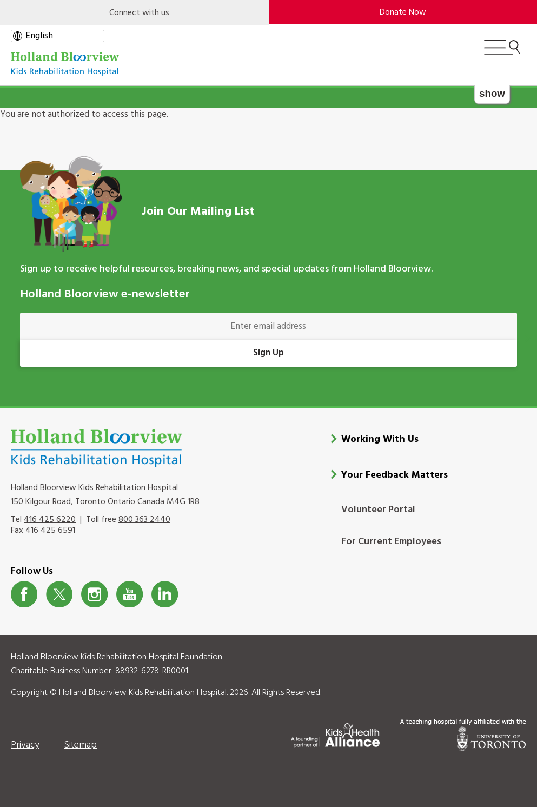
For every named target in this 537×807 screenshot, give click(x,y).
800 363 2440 (144, 520)
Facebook (24, 594)
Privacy (25, 745)
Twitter (59, 594)
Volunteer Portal (378, 510)
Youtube (129, 594)
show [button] (492, 93)
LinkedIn (164, 594)
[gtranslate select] (57, 36)
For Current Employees (391, 542)
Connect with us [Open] (139, 13)
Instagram (94, 594)
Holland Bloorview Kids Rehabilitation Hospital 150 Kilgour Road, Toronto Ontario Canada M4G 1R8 (105, 495)
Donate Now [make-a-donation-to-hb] (403, 12)
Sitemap (80, 745)
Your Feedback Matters (394, 475)
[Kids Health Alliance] (335, 733)
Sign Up (268, 353)
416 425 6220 (50, 520)
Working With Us (380, 439)
